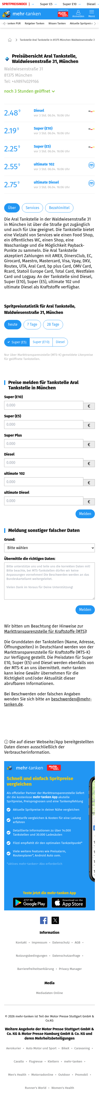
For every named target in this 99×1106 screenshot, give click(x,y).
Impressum (39, 942)
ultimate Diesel (16, 492)
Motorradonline (42, 1075)
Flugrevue (36, 1061)
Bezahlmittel (59, 208)
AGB (77, 942)
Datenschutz (61, 942)
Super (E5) (12, 416)
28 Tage (53, 324)
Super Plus (13, 435)
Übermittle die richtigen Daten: (29, 558)
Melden (85, 514)
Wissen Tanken (57, 23)
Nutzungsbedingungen (31, 956)
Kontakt (21, 942)
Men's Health (17, 1075)
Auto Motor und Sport (41, 1048)
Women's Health (62, 1088)
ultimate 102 (14, 473)
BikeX (65, 1048)
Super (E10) (13, 397)
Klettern (53, 1061)
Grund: (9, 539)
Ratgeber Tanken (34, 23)
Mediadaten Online (49, 993)
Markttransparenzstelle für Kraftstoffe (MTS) (45, 631)
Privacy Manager (70, 969)
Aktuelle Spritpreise (81, 23)
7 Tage (32, 324)
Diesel (9, 454)
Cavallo (19, 1061)
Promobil (81, 1075)
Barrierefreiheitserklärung (35, 969)
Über (12, 208)
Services (32, 208)
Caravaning (82, 1048)
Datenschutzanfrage (66, 956)
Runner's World (35, 1088)
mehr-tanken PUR (10, 23)
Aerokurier (13, 1048)
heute (12, 324)
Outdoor (64, 1075)
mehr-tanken (73, 1061)
